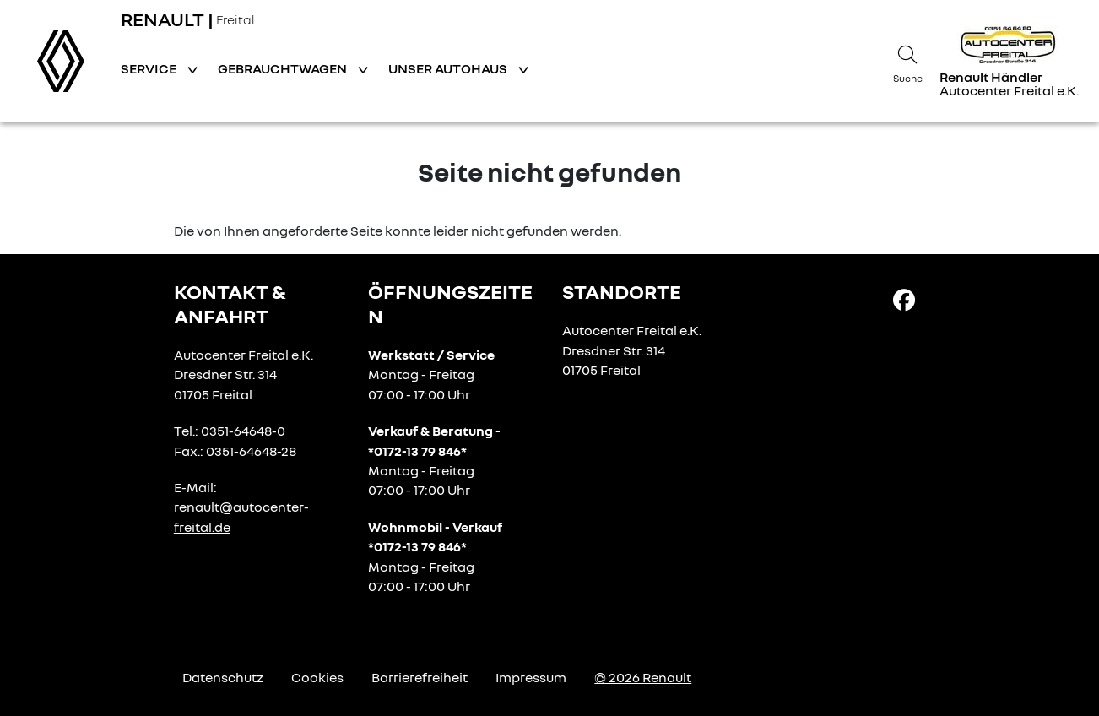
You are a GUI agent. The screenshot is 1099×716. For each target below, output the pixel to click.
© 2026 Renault (642, 677)
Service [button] (150, 68)
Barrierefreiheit (419, 677)
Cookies (317, 677)
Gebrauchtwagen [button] (283, 68)
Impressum (530, 677)
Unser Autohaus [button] (449, 68)
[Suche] (907, 61)
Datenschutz (222, 677)
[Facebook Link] (904, 298)
